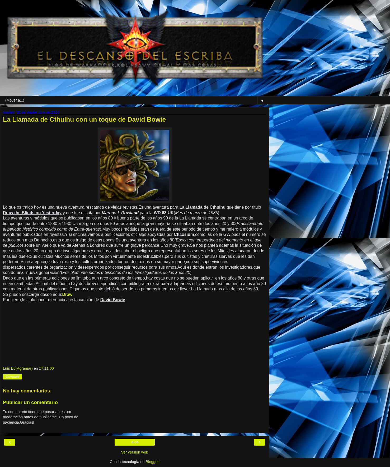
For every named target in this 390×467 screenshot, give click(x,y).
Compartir (13, 377)
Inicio (134, 442)
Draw (67, 294)
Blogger (152, 462)
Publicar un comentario (30, 402)
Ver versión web (134, 452)
